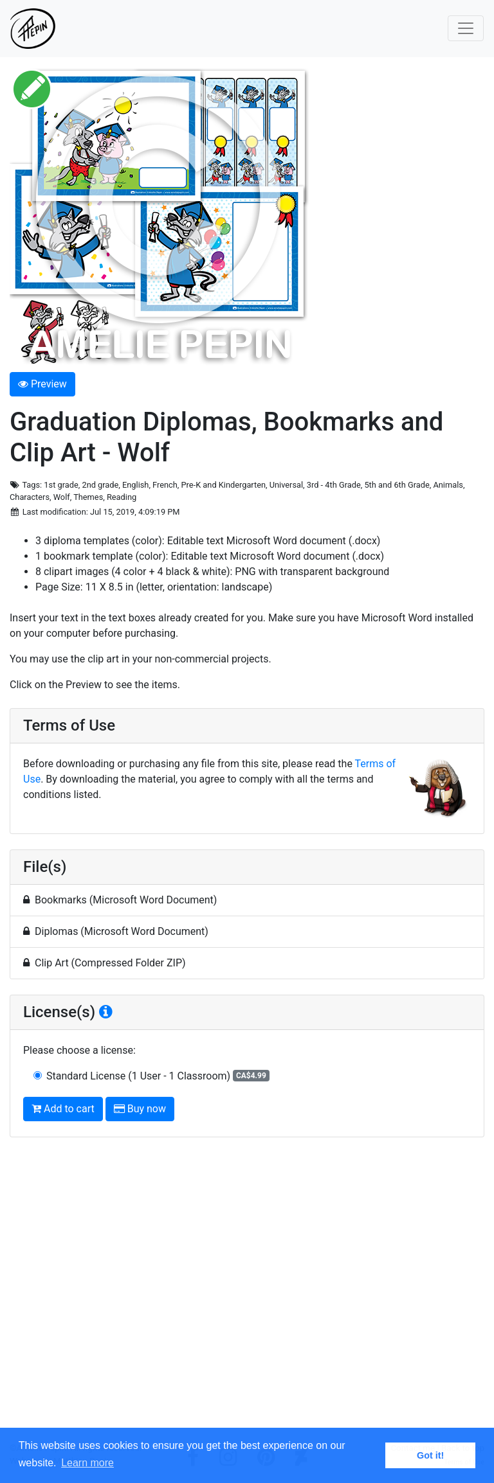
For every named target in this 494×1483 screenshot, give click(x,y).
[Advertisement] (247, 1295)
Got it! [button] (430, 1455)
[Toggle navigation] (466, 28)
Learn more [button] (87, 1462)
